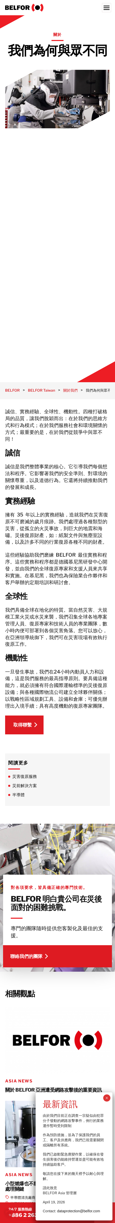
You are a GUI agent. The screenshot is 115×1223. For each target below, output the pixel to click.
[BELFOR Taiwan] (57, 8)
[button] (9, 1214)
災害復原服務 (24, 776)
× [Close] (106, 1098)
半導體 (18, 794)
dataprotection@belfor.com (78, 1211)
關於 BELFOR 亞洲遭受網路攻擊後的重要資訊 (53, 1090)
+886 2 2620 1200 (32, 1215)
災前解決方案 (24, 785)
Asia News (19, 1081)
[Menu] (106, 7)
